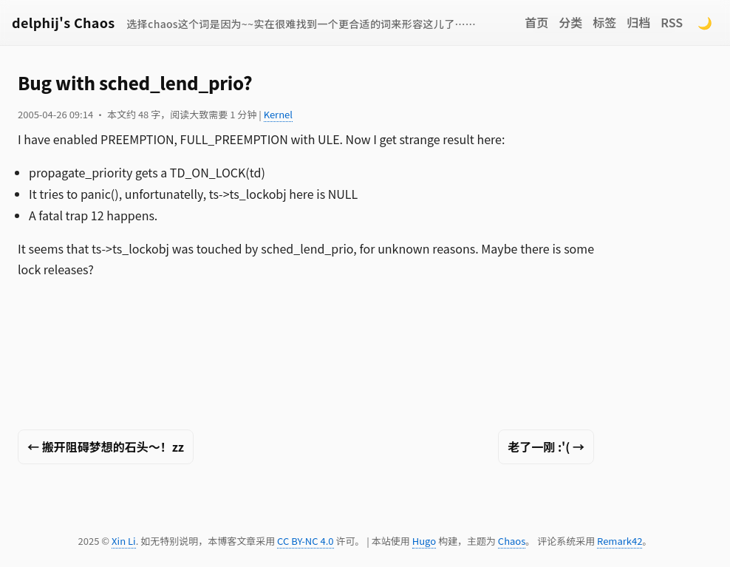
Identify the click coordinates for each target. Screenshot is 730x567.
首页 (536, 22)
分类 (570, 22)
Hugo (424, 541)
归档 (638, 22)
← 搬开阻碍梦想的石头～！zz (105, 446)
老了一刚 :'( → (546, 446)
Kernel (278, 114)
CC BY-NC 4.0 (305, 541)
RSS (672, 22)
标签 (604, 22)
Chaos (511, 541)
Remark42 (619, 541)
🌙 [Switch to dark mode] (704, 22)
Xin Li (124, 541)
